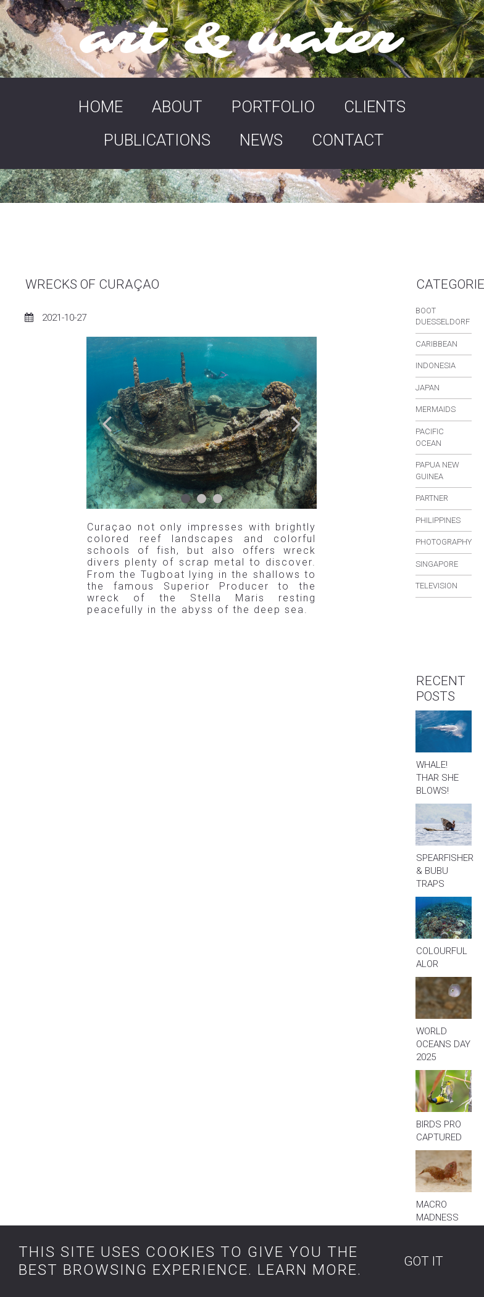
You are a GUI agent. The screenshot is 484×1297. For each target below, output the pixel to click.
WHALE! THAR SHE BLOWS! (437, 777)
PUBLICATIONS (157, 140)
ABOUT (177, 106)
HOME (100, 106)
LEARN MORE (307, 1269)
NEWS (261, 140)
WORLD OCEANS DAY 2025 (443, 1044)
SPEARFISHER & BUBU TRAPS (445, 870)
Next (295, 422)
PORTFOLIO (273, 106)
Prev (107, 422)
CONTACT (348, 140)
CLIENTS (375, 106)
